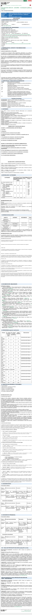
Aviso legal (26, 611)
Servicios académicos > (8, 5)
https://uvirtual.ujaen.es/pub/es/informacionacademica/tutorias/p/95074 (18, 34)
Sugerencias (29, 611)
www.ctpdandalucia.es (23, 575)
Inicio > (4, 5)
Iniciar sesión (29, 0)
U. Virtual (25, 0)
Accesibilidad (22, 611)
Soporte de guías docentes (27, 610)
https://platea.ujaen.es (7, 25)
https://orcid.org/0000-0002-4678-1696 (11, 36)
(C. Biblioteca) (10, 288)
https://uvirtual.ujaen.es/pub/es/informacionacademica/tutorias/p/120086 (18, 43)
